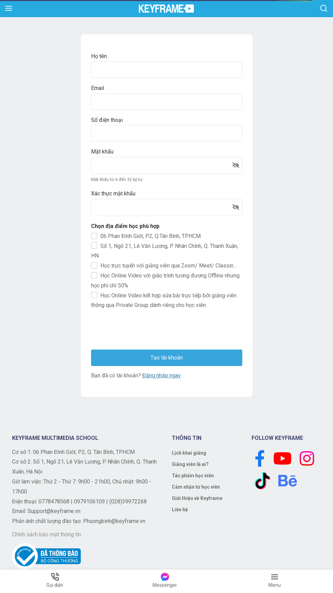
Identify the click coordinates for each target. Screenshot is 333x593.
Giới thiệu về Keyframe (197, 498)
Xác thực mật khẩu (113, 193)
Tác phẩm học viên (193, 475)
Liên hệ (180, 509)
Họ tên (99, 56)
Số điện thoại (107, 120)
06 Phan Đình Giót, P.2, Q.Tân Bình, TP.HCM (146, 236)
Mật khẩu (102, 151)
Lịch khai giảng (189, 453)
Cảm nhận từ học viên (196, 487)
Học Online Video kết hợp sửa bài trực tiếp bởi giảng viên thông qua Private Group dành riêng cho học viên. (163, 300)
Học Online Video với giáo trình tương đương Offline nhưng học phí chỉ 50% (165, 280)
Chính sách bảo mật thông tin (46, 534)
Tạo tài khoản (167, 357)
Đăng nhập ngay (161, 375)
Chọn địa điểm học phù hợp (125, 226)
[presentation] (143, 330)
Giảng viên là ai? (190, 464)
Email (97, 88)
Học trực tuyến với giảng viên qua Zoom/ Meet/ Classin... (163, 265)
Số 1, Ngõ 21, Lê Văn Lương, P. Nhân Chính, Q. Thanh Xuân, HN (164, 250)
